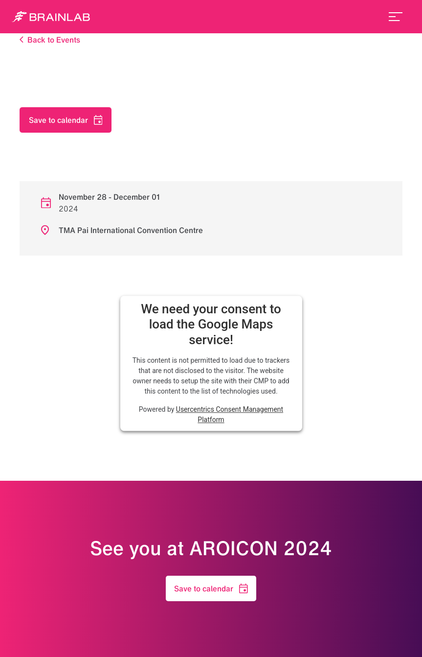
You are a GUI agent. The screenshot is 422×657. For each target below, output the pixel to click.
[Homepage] (51, 16)
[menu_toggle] (395, 16)
